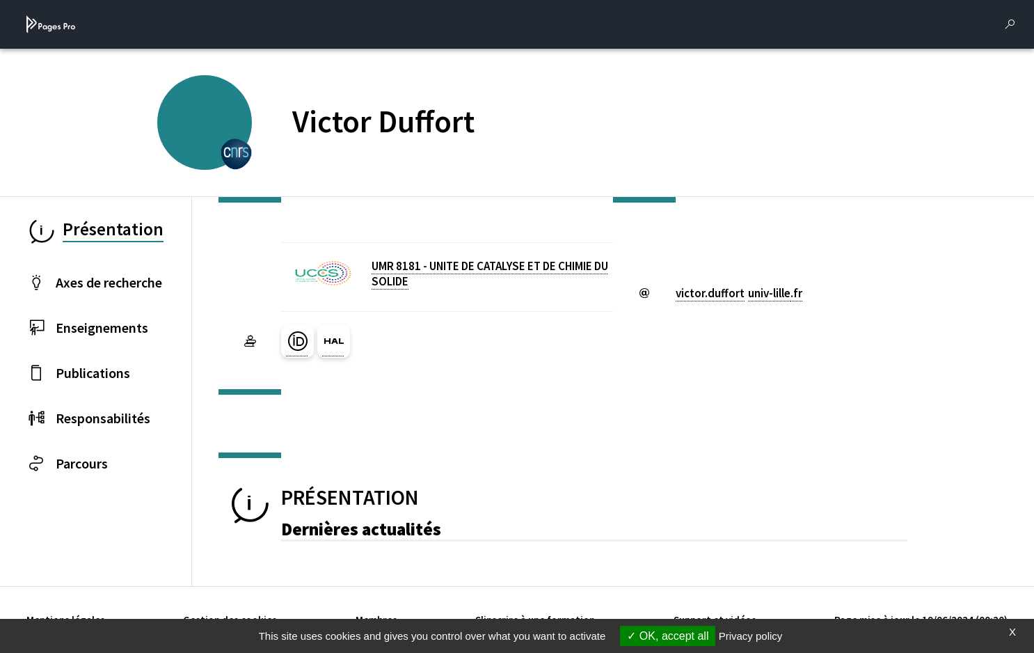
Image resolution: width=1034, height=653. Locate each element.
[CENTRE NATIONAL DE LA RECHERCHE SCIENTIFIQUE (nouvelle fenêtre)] (236, 152)
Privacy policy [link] (751, 636)
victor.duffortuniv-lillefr (739, 293)
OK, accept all (667, 636)
